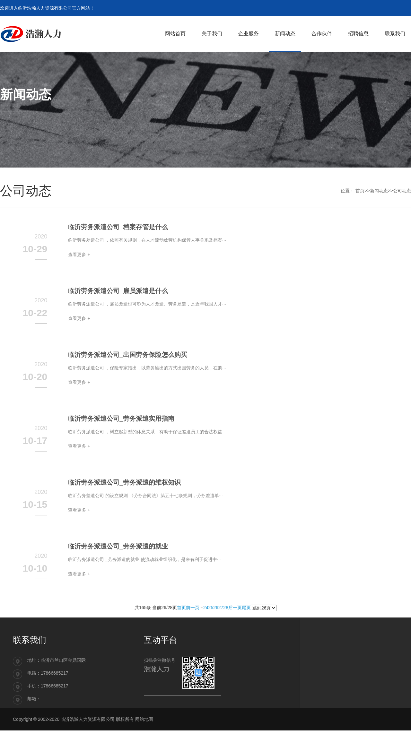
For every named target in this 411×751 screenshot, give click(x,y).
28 (225, 607)
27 (220, 607)
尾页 (246, 607)
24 (205, 607)
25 (211, 607)
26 (215, 607)
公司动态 (402, 190)
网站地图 (144, 719)
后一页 (235, 607)
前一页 (192, 607)
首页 (359, 190)
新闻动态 (379, 190)
